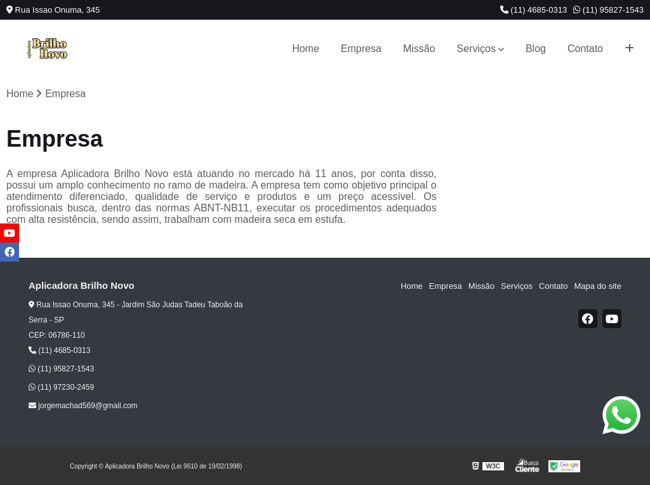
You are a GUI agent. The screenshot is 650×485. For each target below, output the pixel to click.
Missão (419, 48)
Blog (536, 48)
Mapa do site (597, 286)
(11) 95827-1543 (608, 10)
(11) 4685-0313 (533, 10)
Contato (585, 48)
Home (305, 48)
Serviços (476, 48)
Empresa (361, 48)
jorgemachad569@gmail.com (83, 405)
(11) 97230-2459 (61, 387)
